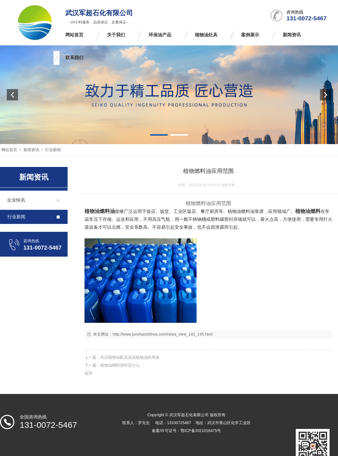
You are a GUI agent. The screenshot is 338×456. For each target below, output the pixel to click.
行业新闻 (52, 149)
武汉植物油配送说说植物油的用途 (129, 357)
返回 (88, 373)
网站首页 (9, 149)
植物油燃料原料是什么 (120, 365)
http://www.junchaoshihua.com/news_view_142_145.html (162, 334)
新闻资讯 (31, 149)
